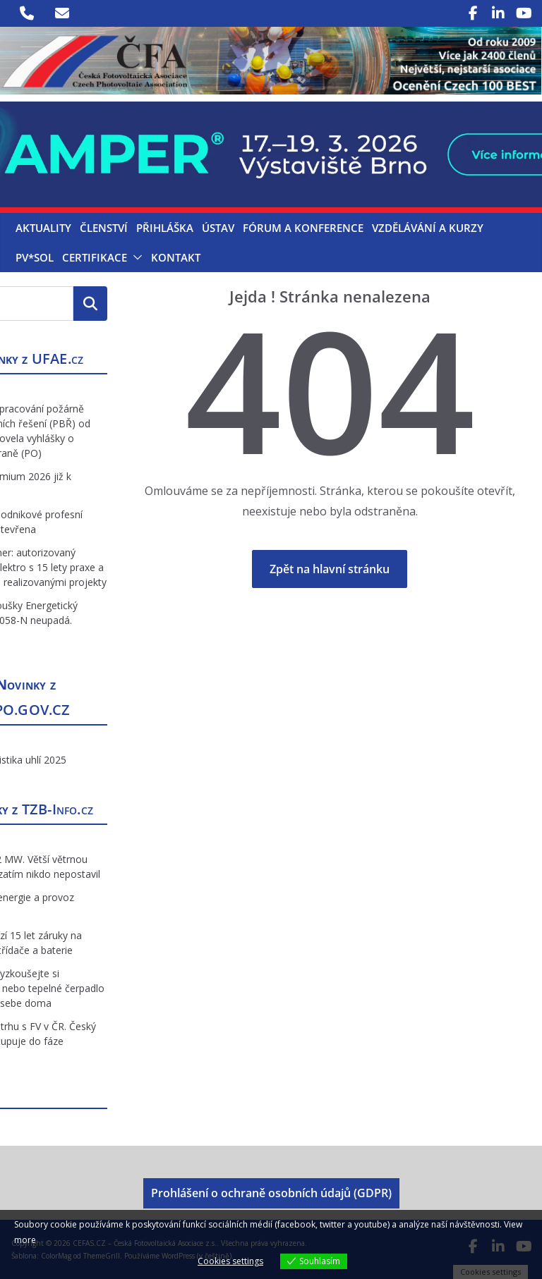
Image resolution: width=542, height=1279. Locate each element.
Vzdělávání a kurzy (427, 228)
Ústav (218, 228)
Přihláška (164, 228)
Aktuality (43, 228)
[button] (135, 257)
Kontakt (175, 257)
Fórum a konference (303, 228)
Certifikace (94, 257)
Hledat (90, 303)
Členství (104, 228)
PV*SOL (35, 257)
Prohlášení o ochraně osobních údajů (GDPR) (271, 1193)
